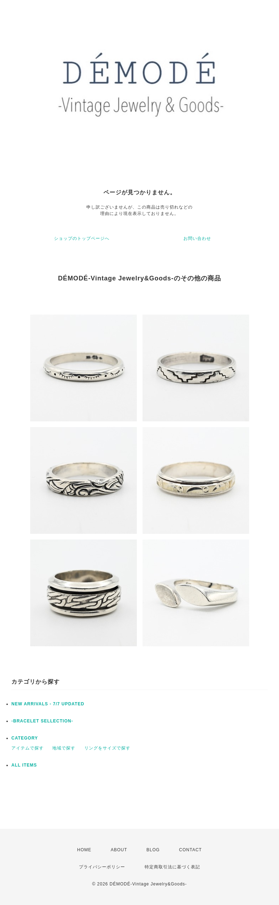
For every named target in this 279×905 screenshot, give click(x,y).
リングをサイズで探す (107, 748)
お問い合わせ (197, 238)
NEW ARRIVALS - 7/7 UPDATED (47, 703)
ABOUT (119, 849)
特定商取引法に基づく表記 (172, 866)
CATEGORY (24, 738)
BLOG (153, 849)
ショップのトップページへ (81, 238)
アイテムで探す (27, 748)
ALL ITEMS (24, 765)
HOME (84, 849)
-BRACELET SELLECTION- (42, 721)
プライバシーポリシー (102, 866)
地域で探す (63, 748)
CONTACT (190, 849)
